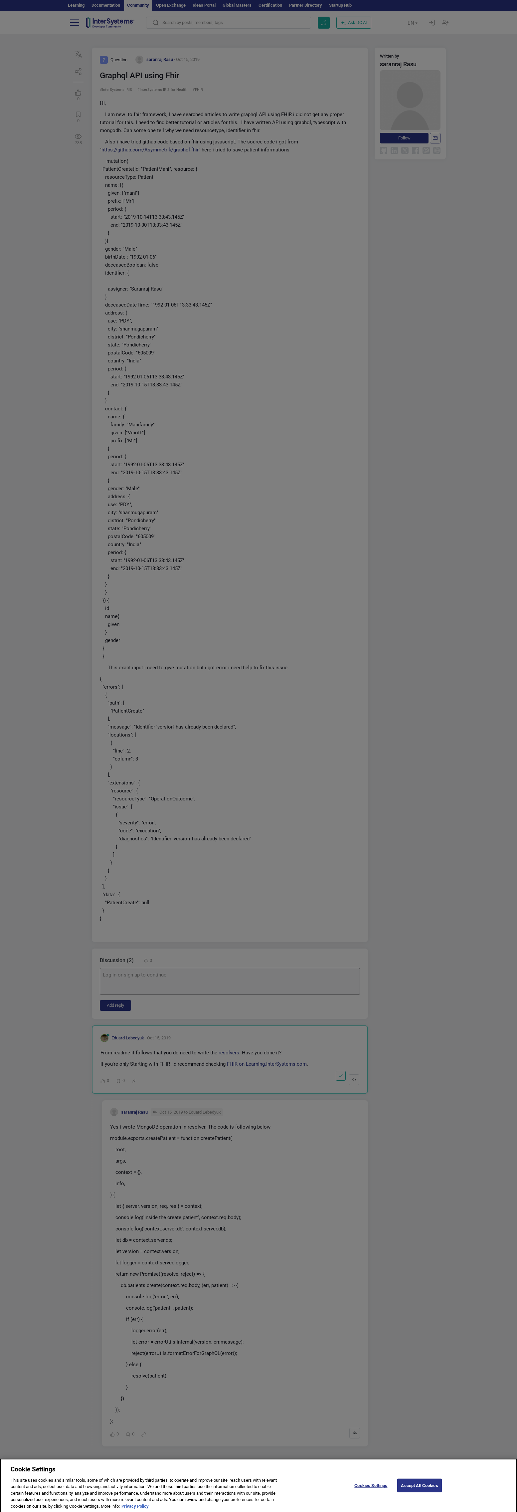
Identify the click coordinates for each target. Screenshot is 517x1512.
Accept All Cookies (419, 1489)
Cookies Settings (370, 1489)
